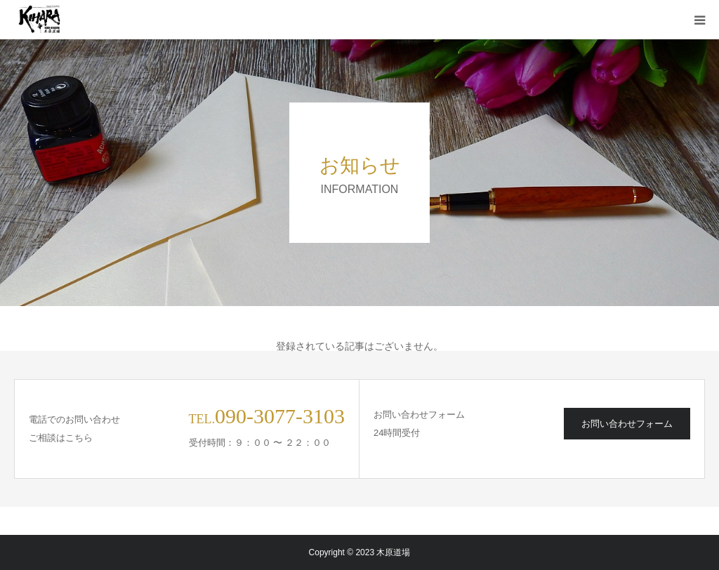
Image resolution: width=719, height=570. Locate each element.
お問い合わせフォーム (627, 423)
